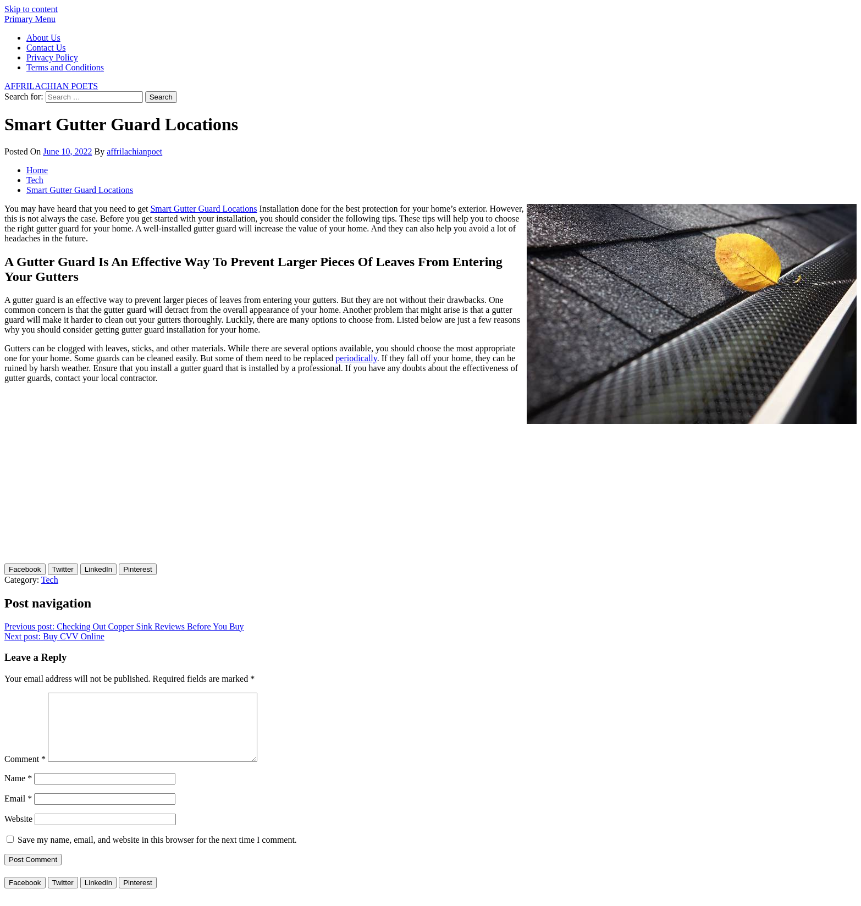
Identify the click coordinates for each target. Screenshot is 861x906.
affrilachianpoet (134, 151)
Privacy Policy (52, 57)
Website (18, 832)
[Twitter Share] (63, 569)
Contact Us (46, 47)
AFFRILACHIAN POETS (51, 86)
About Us (43, 37)
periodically (356, 358)
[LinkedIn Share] (98, 569)
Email (18, 811)
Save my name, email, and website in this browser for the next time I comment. (157, 853)
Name (18, 791)
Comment (25, 772)
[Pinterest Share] (138, 569)
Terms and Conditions (65, 67)
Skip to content (31, 9)
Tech (49, 579)
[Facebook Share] (25, 569)
